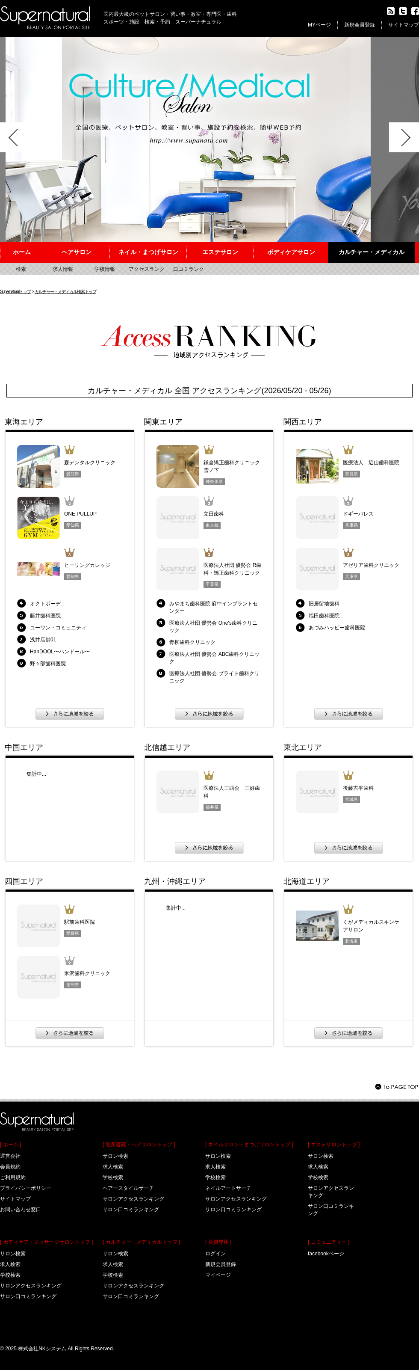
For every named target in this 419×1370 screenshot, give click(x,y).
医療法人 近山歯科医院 (371, 463)
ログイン (215, 1254)
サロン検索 (13, 1254)
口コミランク (188, 269)
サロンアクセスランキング (31, 1286)
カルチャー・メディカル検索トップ (65, 291)
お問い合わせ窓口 (20, 1210)
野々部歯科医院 (48, 664)
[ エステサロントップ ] (334, 1145)
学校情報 (104, 269)
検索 (21, 269)
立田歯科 (214, 514)
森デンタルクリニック (89, 463)
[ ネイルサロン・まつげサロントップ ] (249, 1145)
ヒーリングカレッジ (87, 565)
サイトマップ (403, 25)
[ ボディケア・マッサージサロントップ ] (46, 1242)
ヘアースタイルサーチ (128, 1188)
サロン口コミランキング (28, 1296)
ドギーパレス (358, 514)
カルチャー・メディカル (371, 252)
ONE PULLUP (80, 514)
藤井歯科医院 (45, 616)
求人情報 (63, 269)
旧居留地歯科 (324, 604)
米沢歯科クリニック (87, 973)
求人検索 (10, 1264)
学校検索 (10, 1275)
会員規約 (10, 1167)
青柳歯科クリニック (192, 642)
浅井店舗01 (43, 640)
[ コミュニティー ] (328, 1242)
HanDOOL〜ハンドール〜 (60, 652)
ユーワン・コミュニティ (58, 628)
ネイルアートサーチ (228, 1188)
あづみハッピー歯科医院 (337, 628)
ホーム (22, 252)
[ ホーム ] (10, 1145)
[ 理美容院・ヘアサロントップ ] (139, 1145)
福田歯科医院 (324, 616)
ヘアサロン (76, 252)
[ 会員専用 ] (218, 1242)
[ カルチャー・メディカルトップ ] (141, 1242)
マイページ (218, 1275)
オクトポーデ (45, 604)
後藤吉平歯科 (358, 788)
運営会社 (10, 1156)
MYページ (319, 25)
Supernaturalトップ (15, 291)
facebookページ (326, 1254)
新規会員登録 (359, 25)
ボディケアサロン (291, 252)
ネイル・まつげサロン (148, 252)
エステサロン (220, 252)
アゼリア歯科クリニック (371, 565)
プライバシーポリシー (25, 1188)
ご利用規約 (13, 1177)
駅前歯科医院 (79, 922)
